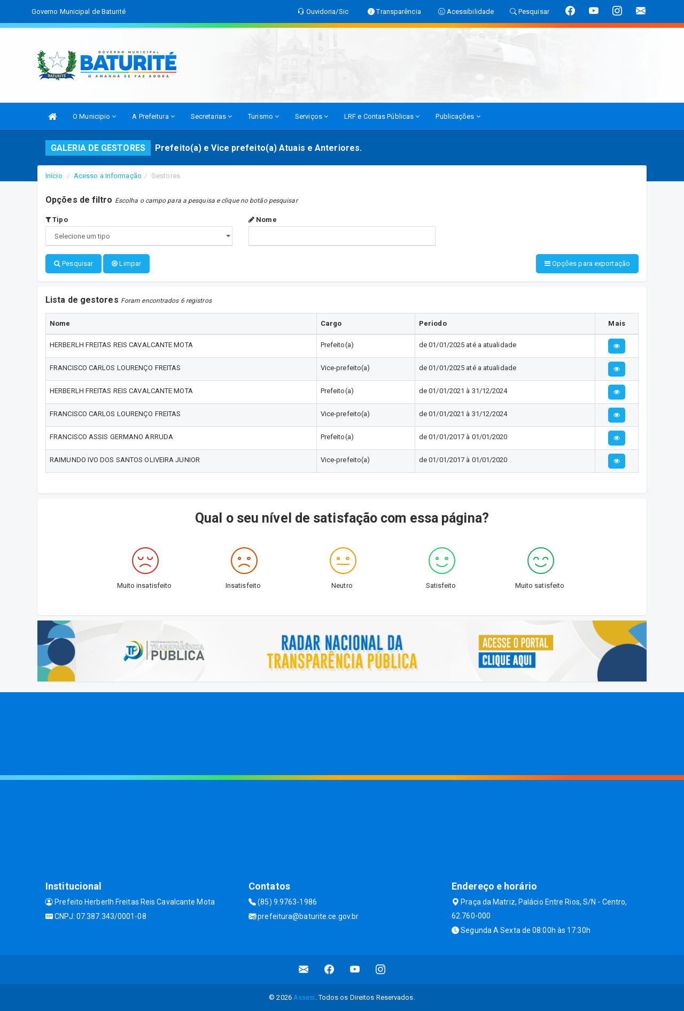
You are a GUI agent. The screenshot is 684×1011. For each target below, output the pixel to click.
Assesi (304, 997)
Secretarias (211, 116)
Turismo (263, 116)
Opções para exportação (587, 263)
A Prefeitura (153, 116)
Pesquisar (73, 263)
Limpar (126, 263)
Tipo (56, 220)
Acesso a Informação (108, 176)
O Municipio (94, 116)
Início (54, 176)
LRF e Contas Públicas (381, 116)
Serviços (311, 116)
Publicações (458, 116)
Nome (262, 220)
